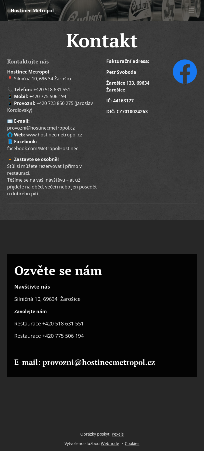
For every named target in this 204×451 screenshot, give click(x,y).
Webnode (110, 443)
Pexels (118, 434)
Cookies (132, 443)
